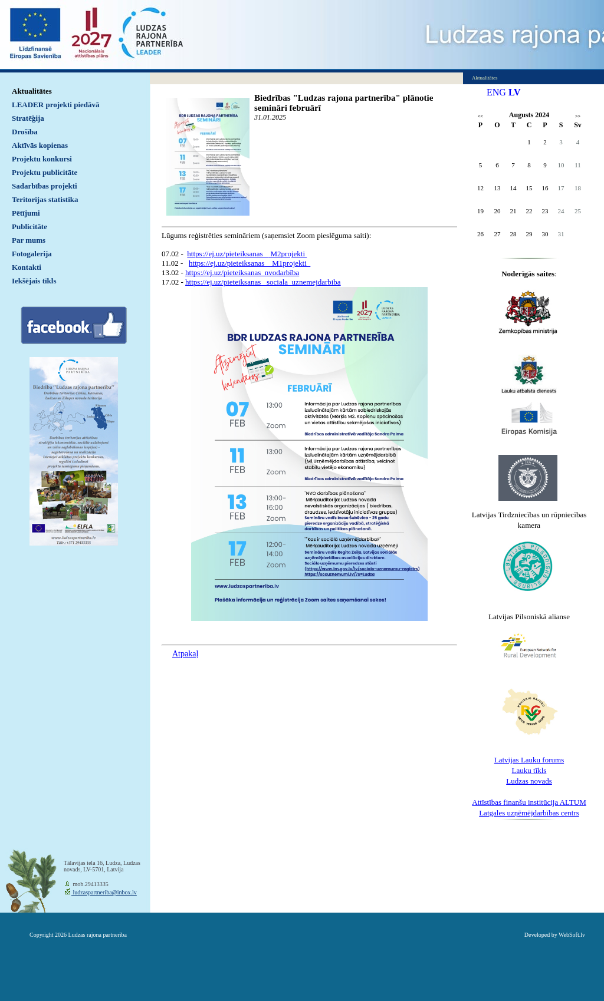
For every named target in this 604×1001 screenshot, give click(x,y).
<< (480, 116)
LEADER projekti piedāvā (56, 104)
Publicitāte (29, 226)
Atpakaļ (185, 653)
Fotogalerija (32, 253)
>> (577, 116)
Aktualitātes (32, 91)
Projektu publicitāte (44, 172)
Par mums (28, 240)
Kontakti (26, 267)
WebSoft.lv (572, 934)
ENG (496, 92)
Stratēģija (28, 118)
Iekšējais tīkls (34, 280)
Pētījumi (26, 213)
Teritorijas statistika (45, 199)
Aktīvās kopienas (40, 145)
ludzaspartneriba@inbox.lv (104, 892)
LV (514, 92)
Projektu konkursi (42, 158)
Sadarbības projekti (44, 185)
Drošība (25, 131)
